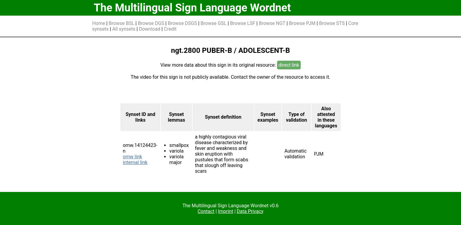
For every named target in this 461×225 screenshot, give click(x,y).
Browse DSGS (182, 23)
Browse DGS (151, 23)
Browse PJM (302, 23)
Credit (170, 29)
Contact (205, 211)
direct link (289, 65)
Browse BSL (121, 23)
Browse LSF (242, 23)
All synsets (123, 29)
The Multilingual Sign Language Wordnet (192, 8)
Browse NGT (272, 23)
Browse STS (332, 23)
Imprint (225, 211)
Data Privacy (250, 211)
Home (98, 23)
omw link (132, 157)
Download (149, 29)
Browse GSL (213, 23)
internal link (135, 162)
